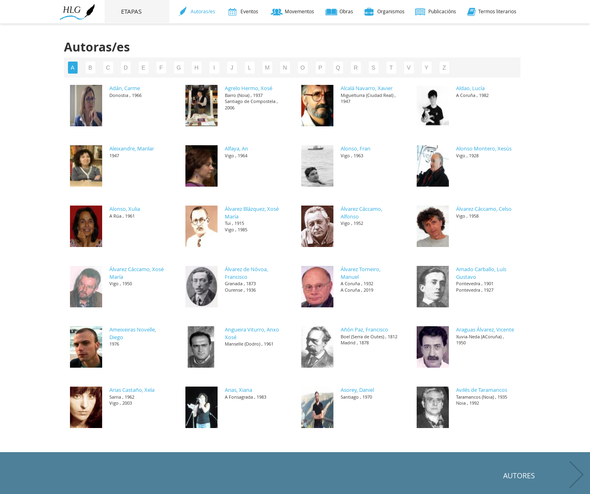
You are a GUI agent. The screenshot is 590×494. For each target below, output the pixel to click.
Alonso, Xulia (124, 208)
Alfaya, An (236, 148)
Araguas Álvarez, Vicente (485, 329)
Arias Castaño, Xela (131, 389)
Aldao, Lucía (470, 88)
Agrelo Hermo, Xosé (248, 88)
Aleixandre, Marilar (131, 148)
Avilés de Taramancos (481, 389)
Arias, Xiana (238, 389)
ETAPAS (137, 11)
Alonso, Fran (355, 148)
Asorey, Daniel (357, 389)
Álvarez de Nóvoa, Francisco (246, 273)
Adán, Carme (124, 88)
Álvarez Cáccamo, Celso (484, 208)
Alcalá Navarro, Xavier (367, 88)
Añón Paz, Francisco (364, 329)
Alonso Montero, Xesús (484, 148)
